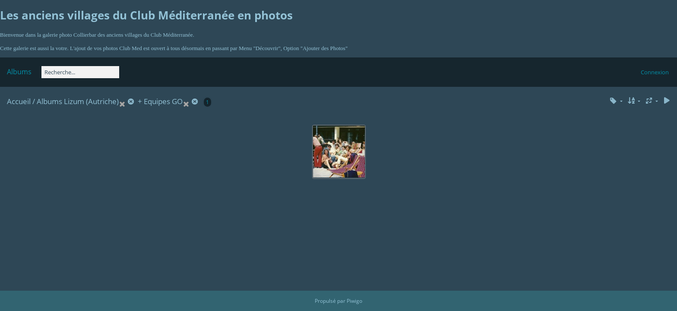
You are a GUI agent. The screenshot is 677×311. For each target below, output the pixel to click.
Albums (19, 71)
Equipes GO (163, 101)
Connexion (655, 72)
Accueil (19, 101)
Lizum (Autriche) (91, 101)
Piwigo (354, 301)
